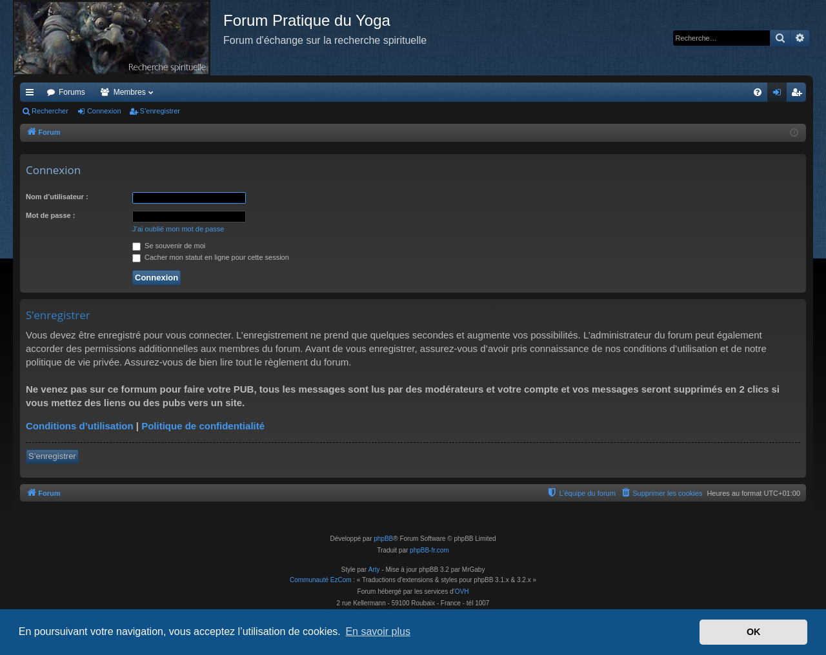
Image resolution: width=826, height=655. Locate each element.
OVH (462, 591)
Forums (72, 92)
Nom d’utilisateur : (57, 196)
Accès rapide (32, 95)
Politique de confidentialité (203, 425)
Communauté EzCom (321, 579)
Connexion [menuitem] (780, 95)
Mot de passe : (50, 215)
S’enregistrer (160, 111)
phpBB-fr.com (429, 550)
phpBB (383, 538)
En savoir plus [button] (377, 631)
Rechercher (50, 111)
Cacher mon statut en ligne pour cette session (210, 257)
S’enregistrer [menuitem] (799, 95)
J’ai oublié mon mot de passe (178, 229)
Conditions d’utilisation (80, 425)
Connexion (104, 111)
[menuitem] (757, 92)
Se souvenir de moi (168, 245)
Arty (374, 569)
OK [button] (754, 632)
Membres (130, 92)
